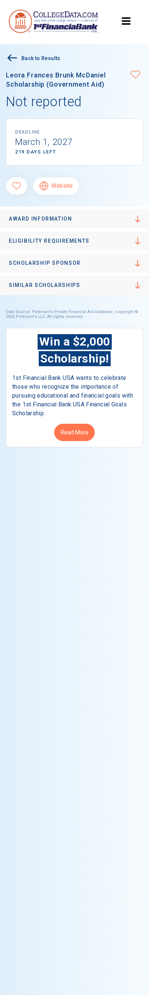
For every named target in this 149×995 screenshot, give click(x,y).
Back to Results (33, 59)
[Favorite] (16, 186)
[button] (135, 75)
